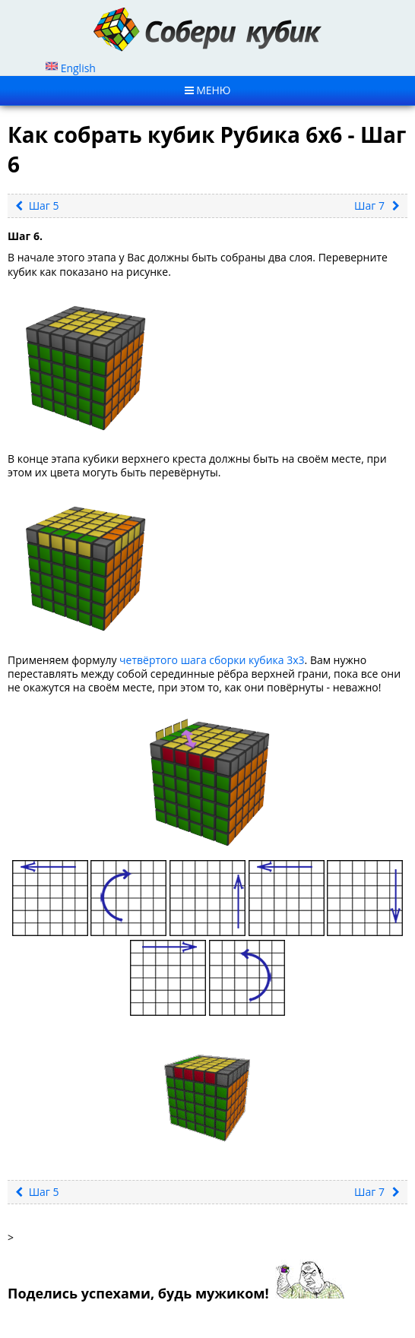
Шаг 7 (377, 205)
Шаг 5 (37, 205)
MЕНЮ (208, 90)
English (71, 68)
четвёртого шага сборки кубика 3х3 (211, 660)
